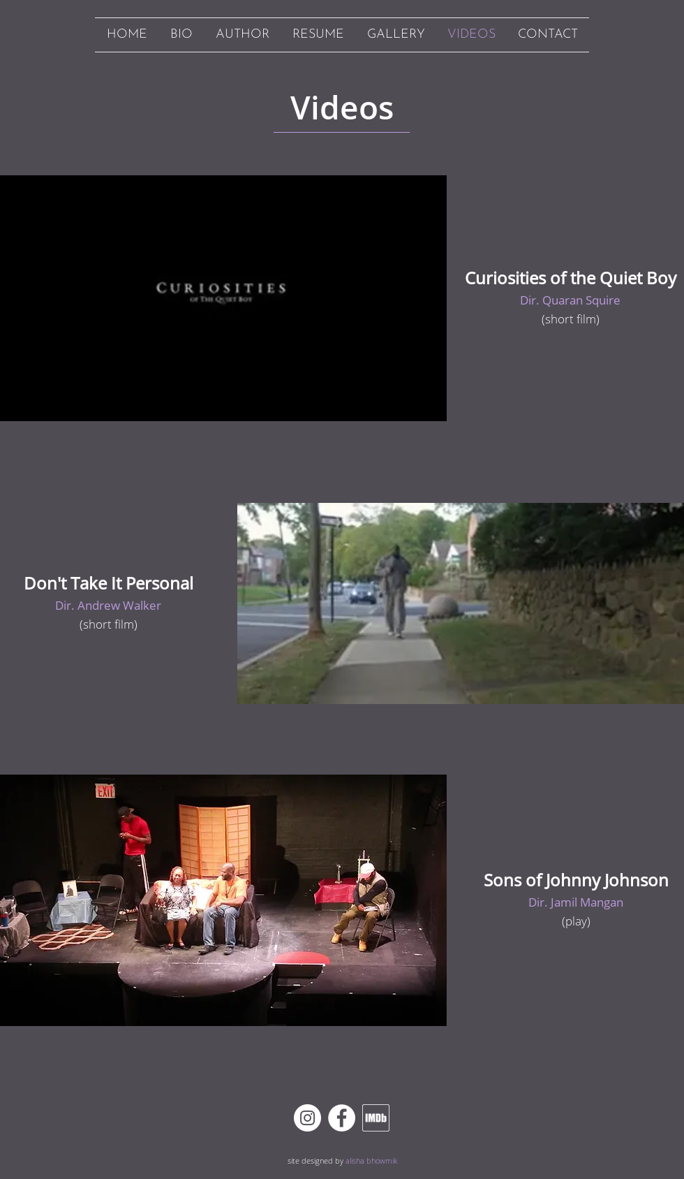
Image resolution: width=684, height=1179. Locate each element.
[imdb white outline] (375, 1118)
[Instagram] (307, 1118)
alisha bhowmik (371, 1160)
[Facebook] (341, 1118)
